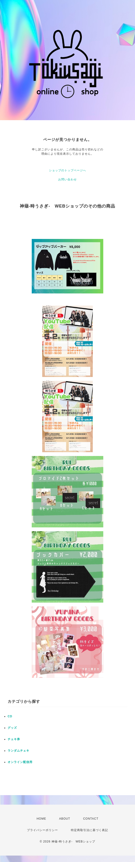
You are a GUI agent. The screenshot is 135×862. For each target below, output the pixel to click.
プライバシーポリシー (42, 830)
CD (10, 716)
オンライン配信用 (20, 762)
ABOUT (64, 818)
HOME (41, 818)
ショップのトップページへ (67, 170)
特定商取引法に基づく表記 (89, 830)
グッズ (12, 727)
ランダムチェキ (18, 750)
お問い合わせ (67, 179)
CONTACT (90, 818)
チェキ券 (14, 739)
